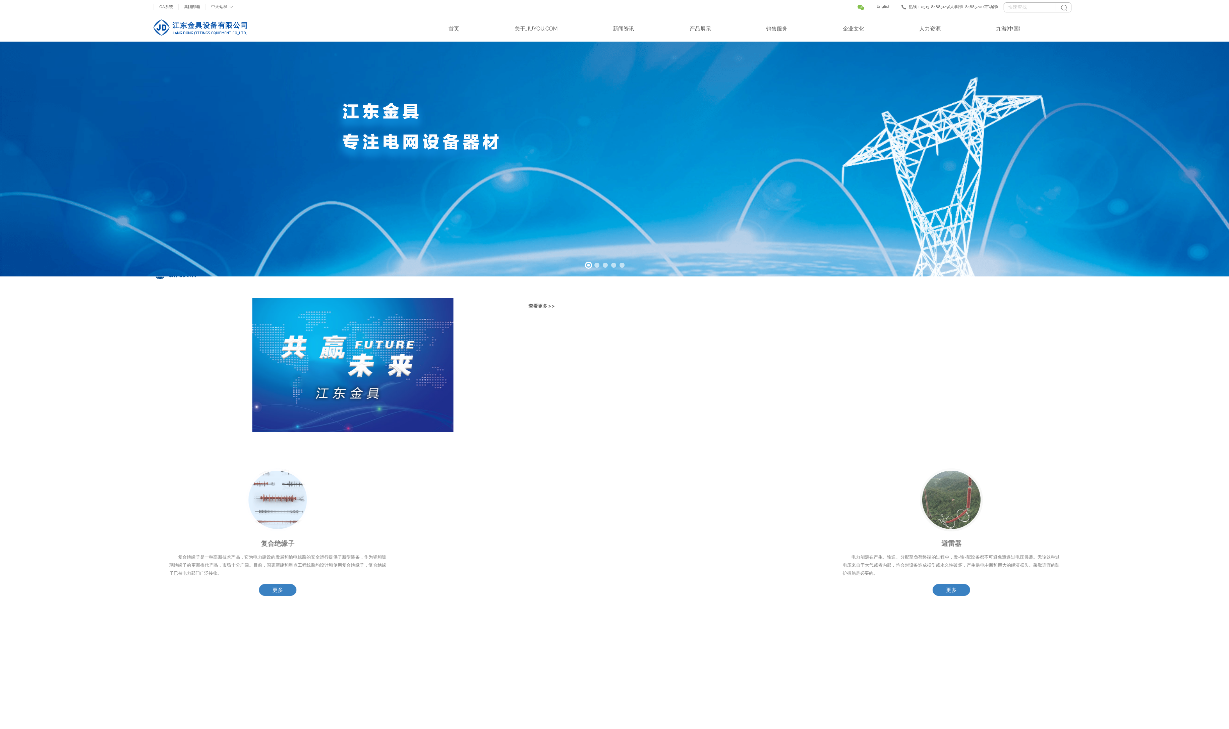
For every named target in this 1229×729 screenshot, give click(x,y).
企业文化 (853, 28)
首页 (454, 28)
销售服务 (776, 28)
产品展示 (700, 28)
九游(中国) (1008, 28)
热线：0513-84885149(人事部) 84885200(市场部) (953, 6)
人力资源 (930, 28)
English (883, 6)
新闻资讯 (623, 28)
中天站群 (219, 6)
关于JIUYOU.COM (536, 28)
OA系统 (166, 6)
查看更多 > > (226, 306)
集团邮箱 (192, 6)
